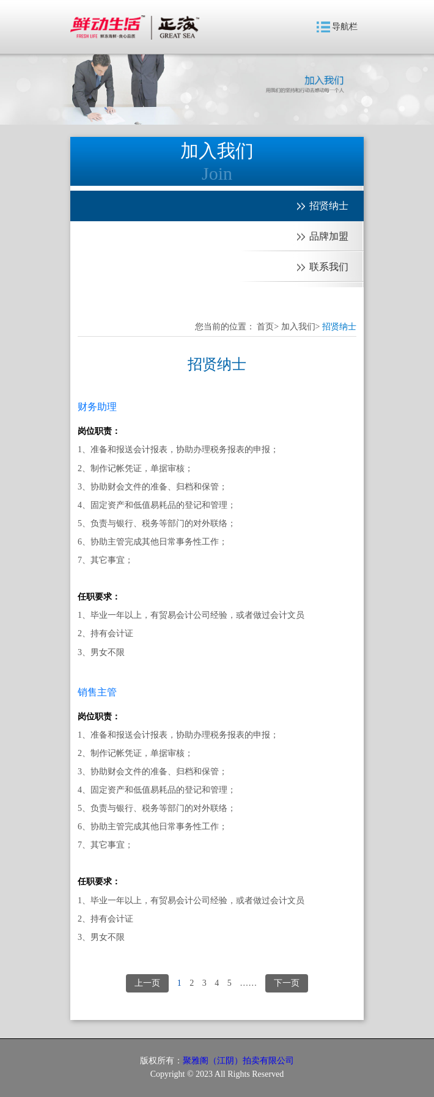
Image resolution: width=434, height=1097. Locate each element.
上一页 (147, 983)
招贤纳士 (339, 326)
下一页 (287, 983)
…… (248, 983)
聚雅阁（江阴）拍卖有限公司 (238, 1060)
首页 (265, 326)
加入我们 (298, 326)
